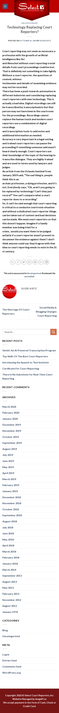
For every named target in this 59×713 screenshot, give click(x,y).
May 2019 (8, 467)
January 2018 (10, 563)
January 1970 (10, 611)
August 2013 (9, 581)
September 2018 (12, 515)
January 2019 (10, 491)
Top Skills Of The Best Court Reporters (25, 356)
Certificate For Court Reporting (20, 368)
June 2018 (8, 533)
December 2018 (11, 497)
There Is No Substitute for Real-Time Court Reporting (27, 376)
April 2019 (8, 472)
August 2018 (9, 521)
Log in (5, 654)
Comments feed (11, 666)
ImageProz (41, 699)
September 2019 (12, 442)
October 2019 (10, 436)
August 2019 (9, 448)
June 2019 (8, 460)
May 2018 (8, 539)
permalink (29, 276)
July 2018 (7, 527)
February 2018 (10, 557)
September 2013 (12, 575)
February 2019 (10, 485)
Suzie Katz (45, 41)
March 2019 (9, 479)
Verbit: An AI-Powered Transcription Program (29, 350)
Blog (5, 630)
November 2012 (11, 599)
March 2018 (9, 551)
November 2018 (11, 503)
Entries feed (9, 660)
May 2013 (8, 587)
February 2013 (10, 593)
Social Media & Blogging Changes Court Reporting (46, 311)
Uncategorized (29, 23)
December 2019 (11, 424)
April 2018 (8, 545)
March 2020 (9, 406)
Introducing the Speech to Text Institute (25, 362)
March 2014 (9, 569)
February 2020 (10, 412)
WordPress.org (11, 672)
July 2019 (7, 454)
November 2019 (11, 430)
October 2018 (10, 509)
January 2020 (10, 418)
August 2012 (9, 605)
